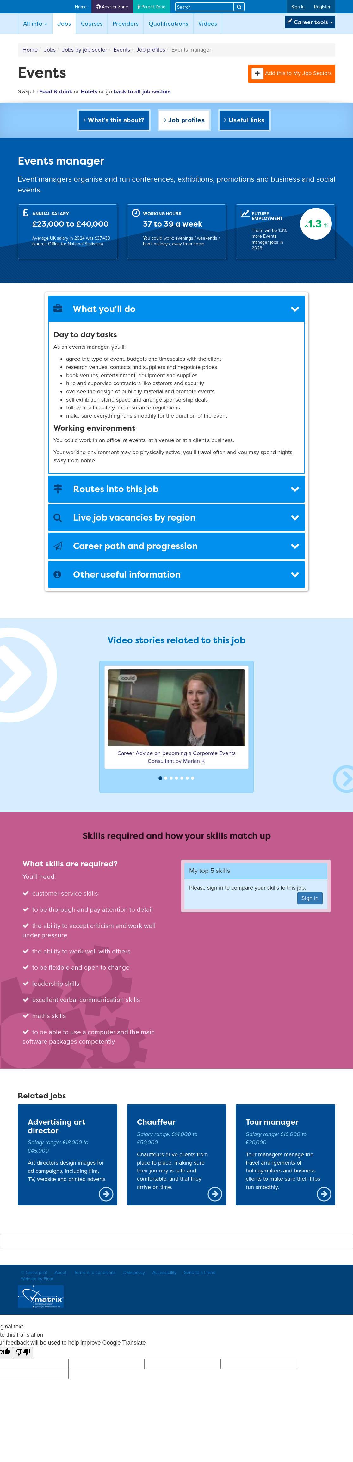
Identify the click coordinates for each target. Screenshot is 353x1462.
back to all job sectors (142, 91)
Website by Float (37, 1279)
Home (81, 6)
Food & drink (55, 91)
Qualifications (168, 24)
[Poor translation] (23, 1353)
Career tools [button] (310, 22)
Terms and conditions (95, 1272)
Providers (126, 24)
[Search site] (204, 6)
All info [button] (35, 24)
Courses (91, 24)
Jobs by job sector (84, 49)
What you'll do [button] (176, 309)
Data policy (134, 1272)
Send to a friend (199, 1272)
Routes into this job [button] (176, 489)
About (60, 1272)
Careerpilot (42, 7)
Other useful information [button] (176, 574)
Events (122, 49)
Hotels (89, 91)
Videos (207, 24)
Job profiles (150, 49)
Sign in (298, 6)
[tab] (176, 309)
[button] (257, 73)
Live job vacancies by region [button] (176, 517)
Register (322, 6)
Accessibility (164, 1272)
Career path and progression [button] (176, 546)
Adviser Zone (112, 6)
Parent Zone (151, 6)
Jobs (66, 23)
